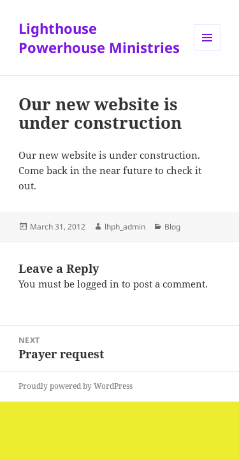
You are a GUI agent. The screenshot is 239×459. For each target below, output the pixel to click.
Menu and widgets (207, 50)
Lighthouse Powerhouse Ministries (99, 37)
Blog (172, 226)
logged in (98, 283)
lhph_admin (125, 226)
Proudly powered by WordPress (75, 386)
